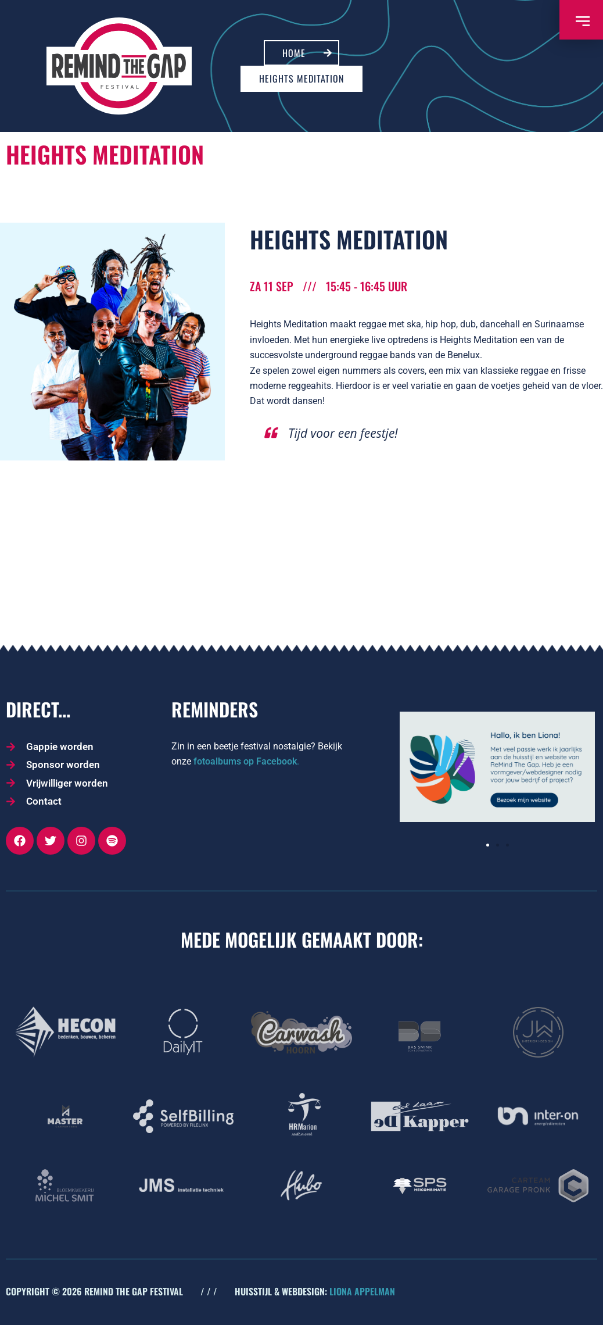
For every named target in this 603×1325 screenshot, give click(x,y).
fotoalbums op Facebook (245, 761)
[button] (487, 845)
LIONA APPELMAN (362, 1291)
